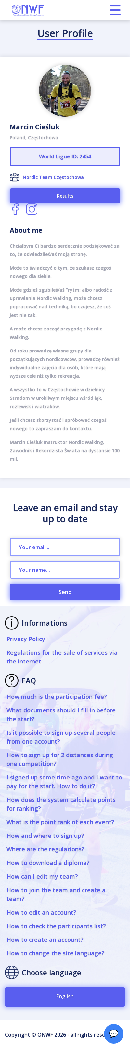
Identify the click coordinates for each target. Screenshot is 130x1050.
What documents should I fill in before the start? (61, 714)
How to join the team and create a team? (56, 894)
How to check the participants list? (56, 926)
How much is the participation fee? (56, 696)
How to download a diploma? (48, 863)
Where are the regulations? (45, 849)
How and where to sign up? (45, 835)
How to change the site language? (55, 953)
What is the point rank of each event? (60, 822)
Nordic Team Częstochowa (53, 177)
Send (65, 591)
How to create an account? (45, 939)
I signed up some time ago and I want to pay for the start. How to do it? (64, 781)
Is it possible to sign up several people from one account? (61, 737)
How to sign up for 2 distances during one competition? (59, 759)
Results (65, 196)
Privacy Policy (25, 639)
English (65, 996)
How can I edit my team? (42, 876)
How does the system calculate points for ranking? (61, 804)
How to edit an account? (41, 912)
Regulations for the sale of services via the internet (62, 657)
